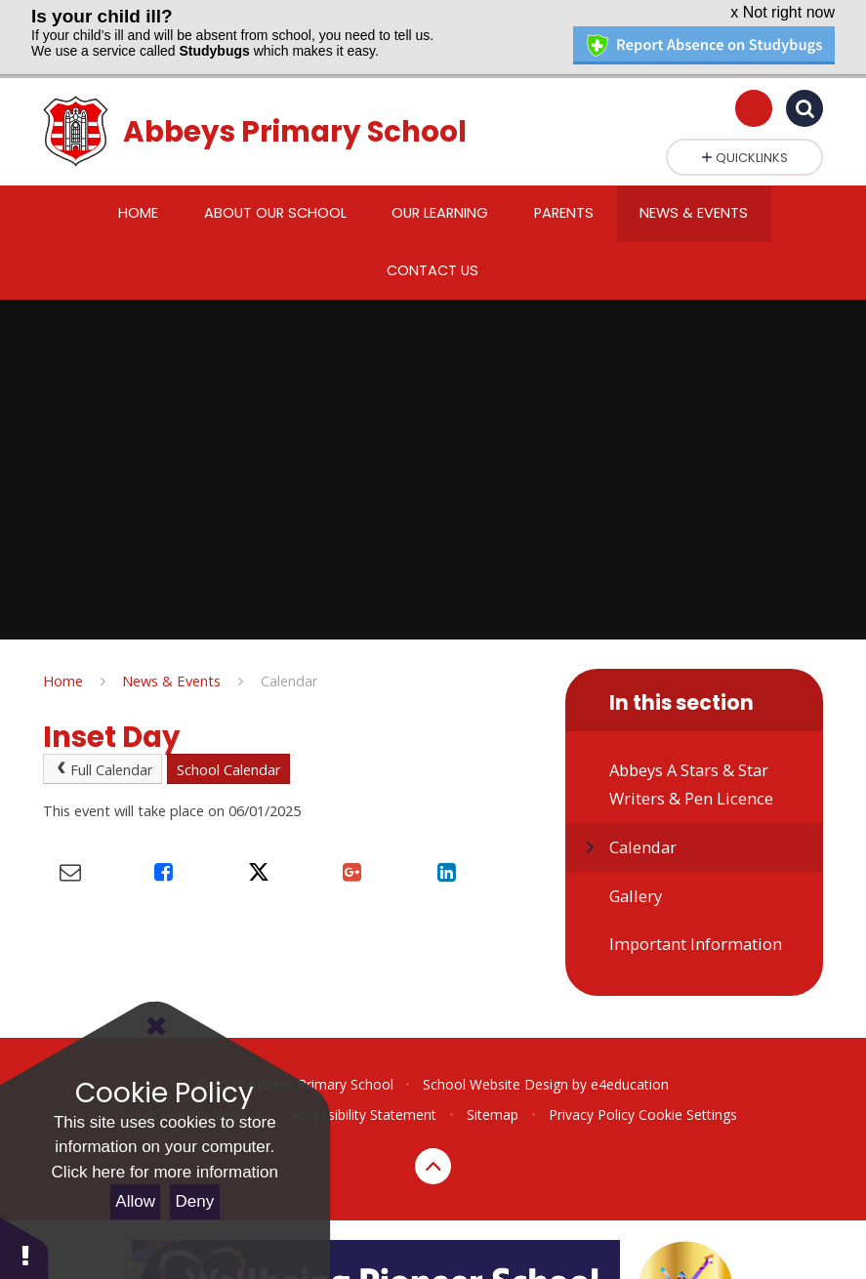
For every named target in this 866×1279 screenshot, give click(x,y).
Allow (135, 1201)
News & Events (171, 655)
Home (63, 655)
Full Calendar (103, 745)
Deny (195, 1201)
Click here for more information (165, 1172)
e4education (630, 1060)
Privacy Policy (592, 1090)
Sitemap (492, 1090)
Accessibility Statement (363, 1090)
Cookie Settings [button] (688, 1090)
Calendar (289, 655)
